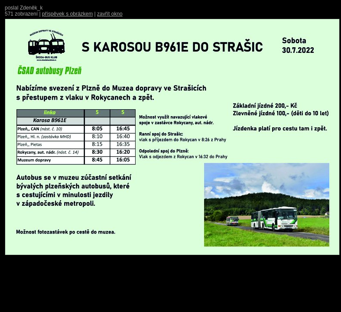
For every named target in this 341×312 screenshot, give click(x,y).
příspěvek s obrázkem (67, 14)
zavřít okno (110, 14)
